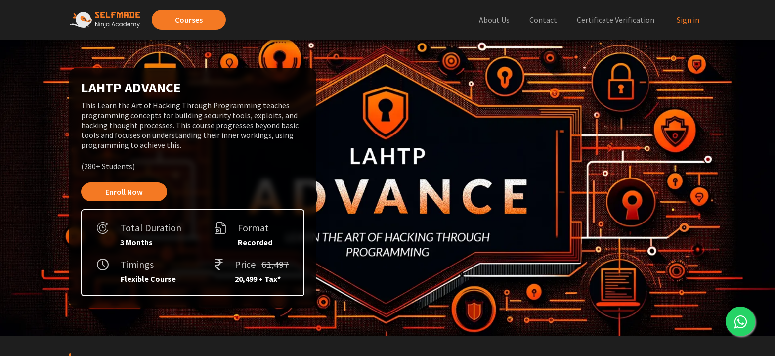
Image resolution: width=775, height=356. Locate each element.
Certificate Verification (615, 20)
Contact (543, 20)
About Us (494, 20)
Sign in (688, 20)
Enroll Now (124, 192)
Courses (189, 20)
